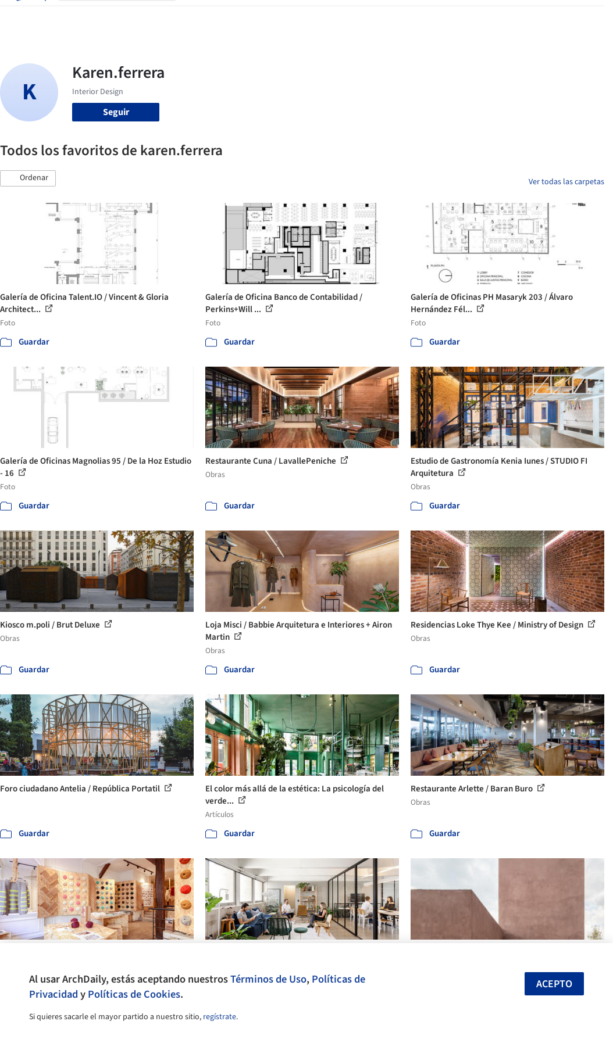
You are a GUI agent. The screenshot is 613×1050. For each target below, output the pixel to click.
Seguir (116, 112)
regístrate (219, 1017)
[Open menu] (583, 16)
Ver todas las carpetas (566, 182)
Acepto (554, 984)
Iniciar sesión (449, 16)
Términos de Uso (268, 979)
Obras (197, 16)
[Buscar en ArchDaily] (126, 16)
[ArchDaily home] (30, 16)
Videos (388, 16)
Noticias (351, 16)
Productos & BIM (295, 16)
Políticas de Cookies (134, 994)
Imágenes (235, 16)
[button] (28, 178)
